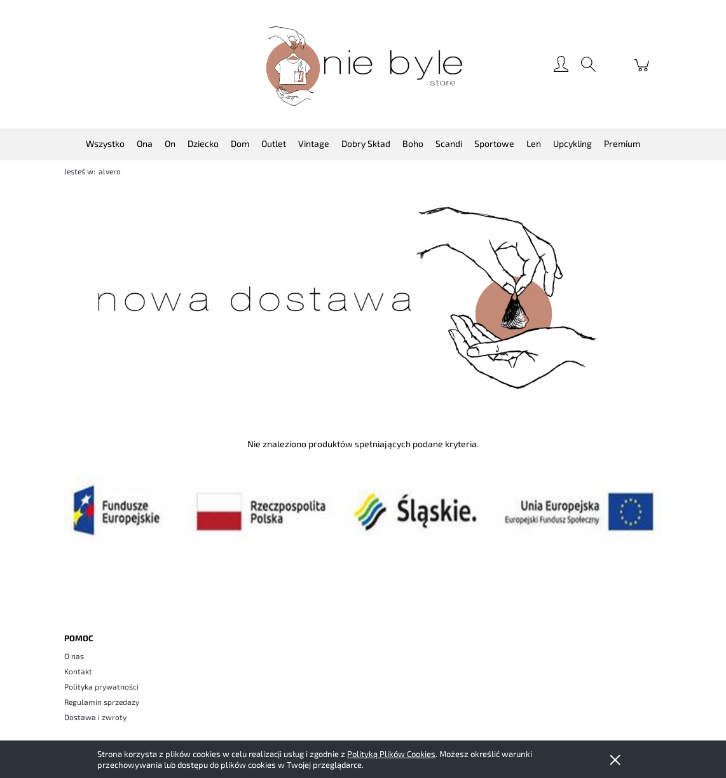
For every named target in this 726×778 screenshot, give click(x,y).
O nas (74, 655)
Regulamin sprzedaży (101, 701)
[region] (363, 294)
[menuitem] (105, 143)
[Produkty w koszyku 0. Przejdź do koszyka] (643, 71)
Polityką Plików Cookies (391, 754)
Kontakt (78, 671)
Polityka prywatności (101, 686)
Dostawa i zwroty (95, 716)
